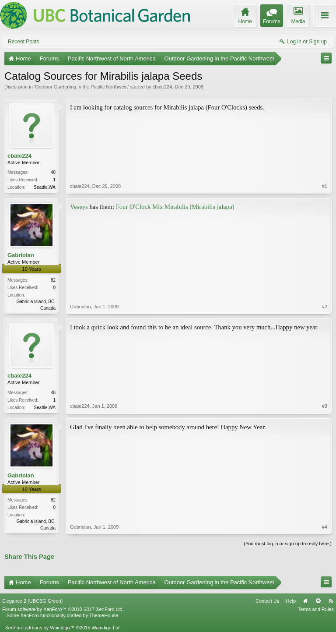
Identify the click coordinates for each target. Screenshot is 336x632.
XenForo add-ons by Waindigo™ (39, 627)
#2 (324, 306)
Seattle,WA (45, 187)
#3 (324, 406)
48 (53, 172)
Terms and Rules (316, 609)
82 (53, 280)
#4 (324, 527)
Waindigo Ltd (105, 627)
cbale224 (162, 86)
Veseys (79, 206)
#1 (324, 186)
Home (305, 601)
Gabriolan (20, 255)
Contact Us (267, 601)
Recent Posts (23, 42)
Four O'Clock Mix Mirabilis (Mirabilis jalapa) (175, 206)
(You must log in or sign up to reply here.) (288, 543)
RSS (331, 601)
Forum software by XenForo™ (63, 609)
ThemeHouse (103, 615)
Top (318, 601)
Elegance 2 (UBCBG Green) (32, 601)
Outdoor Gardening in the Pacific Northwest (81, 86)
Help (291, 601)
